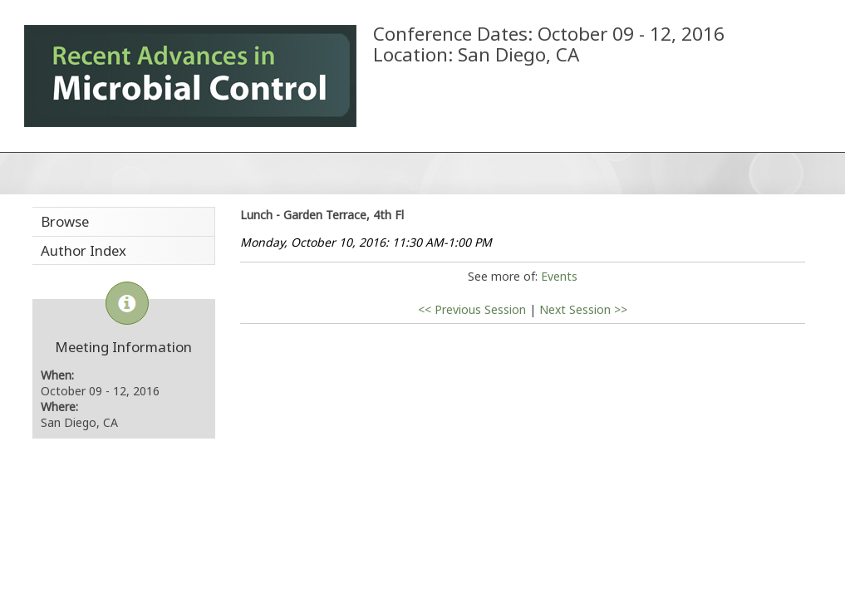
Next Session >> (583, 309)
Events (559, 276)
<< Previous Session (472, 309)
